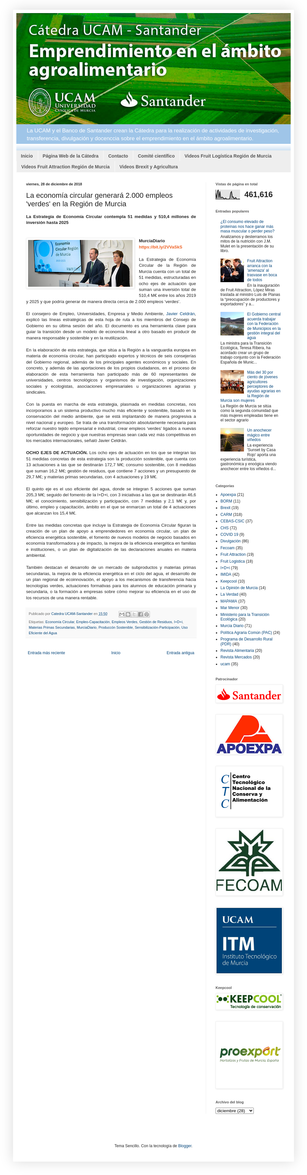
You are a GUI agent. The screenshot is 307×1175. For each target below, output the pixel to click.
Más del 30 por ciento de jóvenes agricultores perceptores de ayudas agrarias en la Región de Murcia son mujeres (250, 386)
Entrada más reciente (46, 653)
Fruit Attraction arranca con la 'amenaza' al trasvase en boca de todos (262, 270)
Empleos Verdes (124, 622)
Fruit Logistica (232, 561)
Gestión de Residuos (155, 622)
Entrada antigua (180, 653)
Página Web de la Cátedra (71, 156)
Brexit (225, 507)
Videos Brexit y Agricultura (149, 166)
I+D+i (178, 622)
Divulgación (230, 541)
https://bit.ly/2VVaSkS (160, 247)
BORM (226, 501)
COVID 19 (229, 534)
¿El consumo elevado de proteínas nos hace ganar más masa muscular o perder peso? (247, 226)
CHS (224, 528)
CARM (226, 514)
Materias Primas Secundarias (52, 627)
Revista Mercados (236, 657)
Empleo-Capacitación (93, 622)
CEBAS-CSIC (232, 521)
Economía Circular (59, 622)
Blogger (184, 1146)
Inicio (27, 156)
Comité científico (156, 156)
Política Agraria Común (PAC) (246, 632)
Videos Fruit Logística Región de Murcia (228, 156)
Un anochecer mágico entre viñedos (259, 435)
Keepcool (228, 581)
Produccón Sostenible (116, 627)
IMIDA (225, 574)
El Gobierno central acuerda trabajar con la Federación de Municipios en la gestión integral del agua (264, 326)
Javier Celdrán (180, 313)
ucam (225, 664)
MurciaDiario (87, 627)
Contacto (118, 156)
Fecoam (227, 548)
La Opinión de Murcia (239, 588)
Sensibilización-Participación (157, 627)
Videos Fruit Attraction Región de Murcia (65, 166)
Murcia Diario (232, 625)
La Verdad (229, 594)
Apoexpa (228, 494)
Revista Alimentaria (237, 650)
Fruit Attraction (233, 554)
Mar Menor (229, 607)
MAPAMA (228, 601)
